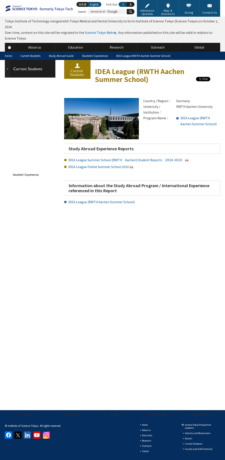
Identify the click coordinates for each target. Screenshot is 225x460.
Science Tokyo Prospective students (198, 426)
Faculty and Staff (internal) (198, 449)
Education (147, 435)
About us (27, 414)
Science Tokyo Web (99, 32)
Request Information (200, 414)
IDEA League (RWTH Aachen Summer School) (101, 202)
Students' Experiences (95, 56)
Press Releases (157, 414)
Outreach (147, 445)
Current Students (30, 56)
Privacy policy (70, 414)
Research (146, 440)
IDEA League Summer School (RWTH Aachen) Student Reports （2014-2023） (126, 160)
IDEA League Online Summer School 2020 (98, 167)
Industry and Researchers (197, 433)
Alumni (188, 438)
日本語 (82, 4)
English (94, 4)
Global (145, 451)
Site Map (114, 414)
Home (8, 56)
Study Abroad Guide (61, 56)
